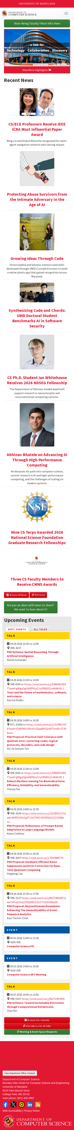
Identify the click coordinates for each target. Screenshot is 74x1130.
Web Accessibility (12, 1110)
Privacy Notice (32, 1110)
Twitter (13, 1104)
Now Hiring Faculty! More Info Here (37, 23)
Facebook (5, 1104)
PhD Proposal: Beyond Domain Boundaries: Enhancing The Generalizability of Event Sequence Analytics (34, 910)
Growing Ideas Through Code (37, 258)
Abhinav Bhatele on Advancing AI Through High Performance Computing (37, 460)
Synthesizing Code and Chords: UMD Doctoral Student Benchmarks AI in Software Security (37, 318)
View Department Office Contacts (19, 1073)
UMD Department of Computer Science (29, 13)
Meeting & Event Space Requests (37, 1031)
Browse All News (16, 595)
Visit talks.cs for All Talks (37, 1026)
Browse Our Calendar (37, 1020)
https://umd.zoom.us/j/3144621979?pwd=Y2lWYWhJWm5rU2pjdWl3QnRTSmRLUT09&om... (37, 729)
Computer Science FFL (21, 946)
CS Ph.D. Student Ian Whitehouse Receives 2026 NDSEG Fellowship (37, 380)
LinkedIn (30, 1104)
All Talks (40, 629)
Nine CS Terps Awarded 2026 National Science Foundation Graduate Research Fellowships (37, 537)
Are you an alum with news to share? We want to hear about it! (31, 607)
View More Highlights (37, 70)
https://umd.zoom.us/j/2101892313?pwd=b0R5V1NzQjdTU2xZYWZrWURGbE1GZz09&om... (36, 817)
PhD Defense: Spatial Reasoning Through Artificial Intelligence (33, 654)
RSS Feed (38, 595)
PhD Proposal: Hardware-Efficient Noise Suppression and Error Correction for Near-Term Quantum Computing (34, 866)
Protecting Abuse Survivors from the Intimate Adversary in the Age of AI (37, 199)
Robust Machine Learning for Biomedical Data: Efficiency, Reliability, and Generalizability (36, 783)
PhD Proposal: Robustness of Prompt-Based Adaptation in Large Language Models (35, 827)
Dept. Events (18, 629)
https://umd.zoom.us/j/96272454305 (43, 998)
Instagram (21, 1104)
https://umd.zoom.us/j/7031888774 (42, 858)
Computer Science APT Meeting (26, 974)
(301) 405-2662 (25, 1098)
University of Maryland (37, 3)
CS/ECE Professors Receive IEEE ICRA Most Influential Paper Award (37, 129)
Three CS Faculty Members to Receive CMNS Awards (37, 581)
